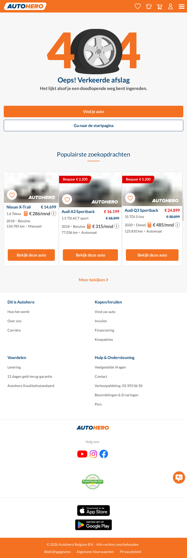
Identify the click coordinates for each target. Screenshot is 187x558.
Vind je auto (93, 111)
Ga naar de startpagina (93, 125)
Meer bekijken (92, 279)
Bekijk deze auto (31, 254)
